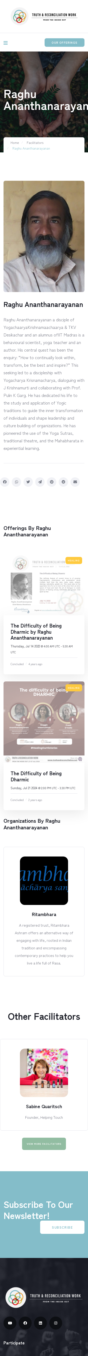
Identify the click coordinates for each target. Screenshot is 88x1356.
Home (15, 142)
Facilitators (35, 142)
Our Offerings (64, 42)
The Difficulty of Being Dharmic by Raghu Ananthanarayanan (36, 631)
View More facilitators (44, 1143)
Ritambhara (44, 914)
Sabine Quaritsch (44, 1106)
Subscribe (62, 1227)
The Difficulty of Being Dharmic (36, 776)
